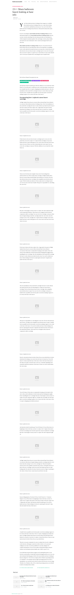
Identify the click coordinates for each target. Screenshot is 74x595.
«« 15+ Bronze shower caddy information (26, 567)
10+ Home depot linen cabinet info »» (43, 567)
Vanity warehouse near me (25, 80)
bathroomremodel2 (14, 593)
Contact (25, 1)
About (38, 1)
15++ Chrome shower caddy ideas (27, 585)
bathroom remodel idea (44, 1)
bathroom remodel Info (53, 1)
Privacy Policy (33, 1)
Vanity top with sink (24, 82)
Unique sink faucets (36, 80)
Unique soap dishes (45, 80)
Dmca (29, 1)
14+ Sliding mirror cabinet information (52, 585)
